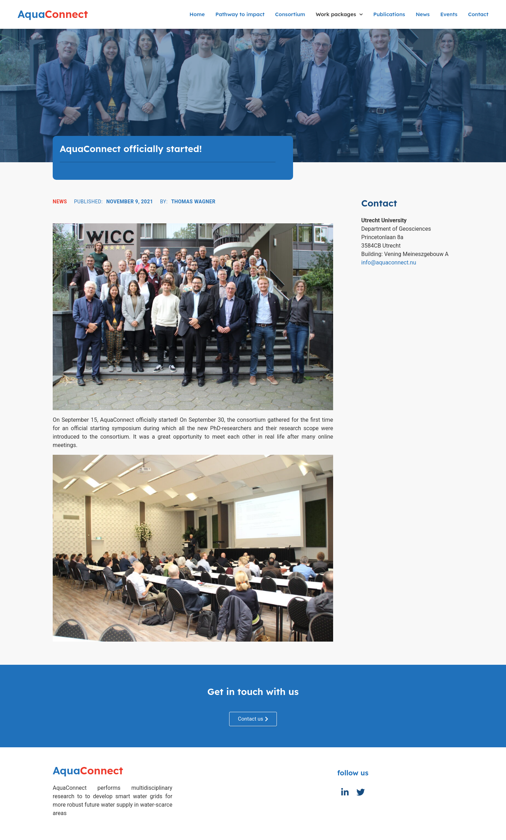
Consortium (290, 14)
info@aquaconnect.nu (388, 262)
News (423, 14)
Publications (389, 14)
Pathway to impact (240, 14)
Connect (53, 14)
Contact (478, 14)
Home (197, 14)
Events (449, 14)
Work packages (339, 14)
